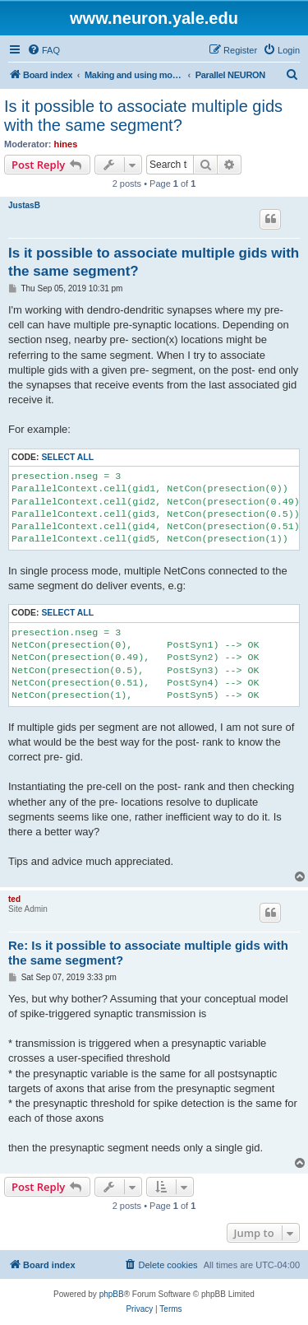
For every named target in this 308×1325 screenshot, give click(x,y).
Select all (67, 457)
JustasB (24, 205)
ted (14, 899)
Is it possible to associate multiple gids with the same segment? (143, 115)
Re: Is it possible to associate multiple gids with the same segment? (148, 953)
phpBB (111, 1294)
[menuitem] (43, 50)
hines (66, 144)
